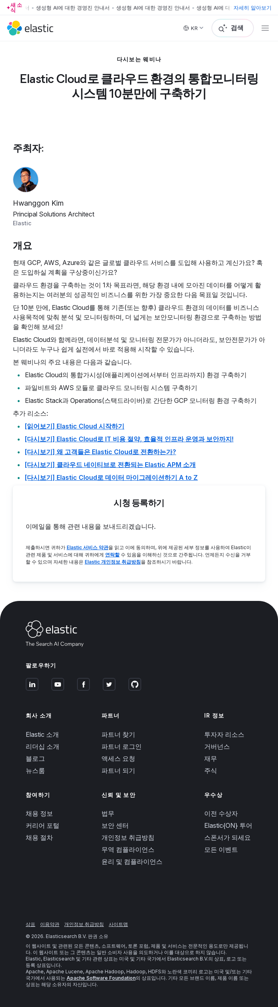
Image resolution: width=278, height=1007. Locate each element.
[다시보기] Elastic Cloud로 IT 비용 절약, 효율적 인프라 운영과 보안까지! (129, 439)
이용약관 (49, 924)
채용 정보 (39, 813)
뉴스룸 (35, 770)
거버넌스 (217, 746)
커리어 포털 (42, 825)
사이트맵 (118, 924)
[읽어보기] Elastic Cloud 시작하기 (74, 426)
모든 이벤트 (221, 849)
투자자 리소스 (224, 734)
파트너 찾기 (118, 734)
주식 (210, 770)
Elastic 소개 (42, 734)
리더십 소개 (42, 746)
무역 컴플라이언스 (127, 849)
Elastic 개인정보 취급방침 (113, 562)
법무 (107, 813)
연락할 (112, 555)
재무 (210, 758)
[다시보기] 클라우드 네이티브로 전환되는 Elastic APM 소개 (110, 465)
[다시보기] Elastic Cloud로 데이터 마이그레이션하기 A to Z (111, 477)
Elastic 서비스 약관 (87, 547)
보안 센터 (115, 825)
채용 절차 (39, 837)
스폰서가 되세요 (227, 837)
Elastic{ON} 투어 (228, 825)
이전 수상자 (221, 813)
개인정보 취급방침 (127, 837)
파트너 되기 (118, 770)
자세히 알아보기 (252, 7)
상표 (30, 924)
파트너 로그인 (121, 746)
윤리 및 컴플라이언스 (131, 861)
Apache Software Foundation (101, 978)
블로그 (35, 758)
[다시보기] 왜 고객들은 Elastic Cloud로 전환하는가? (100, 452)
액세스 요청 (118, 758)
